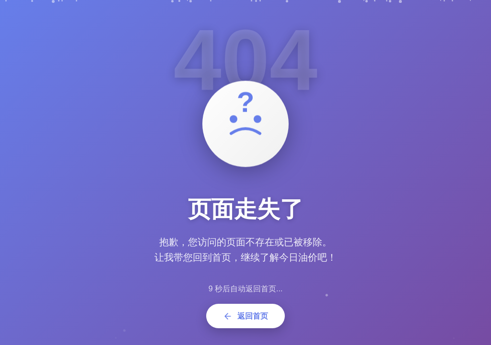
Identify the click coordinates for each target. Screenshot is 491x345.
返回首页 (245, 316)
